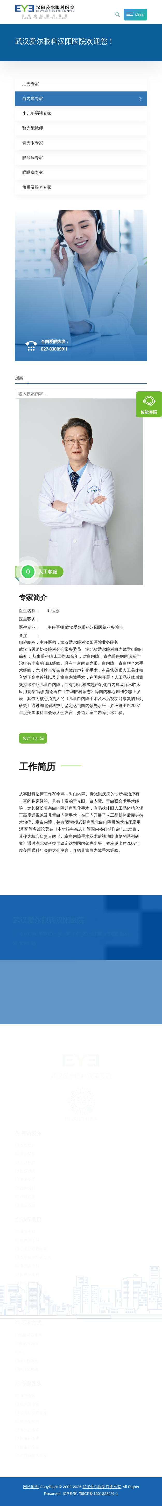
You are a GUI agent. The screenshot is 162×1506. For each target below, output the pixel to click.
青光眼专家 (32, 143)
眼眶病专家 (32, 172)
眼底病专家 (32, 157)
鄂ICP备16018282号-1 (98, 1493)
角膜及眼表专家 (36, 187)
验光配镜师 (32, 128)
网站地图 (31, 1486)
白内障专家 (32, 98)
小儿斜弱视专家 (36, 113)
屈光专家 (30, 84)
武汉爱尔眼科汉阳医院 (101, 1486)
